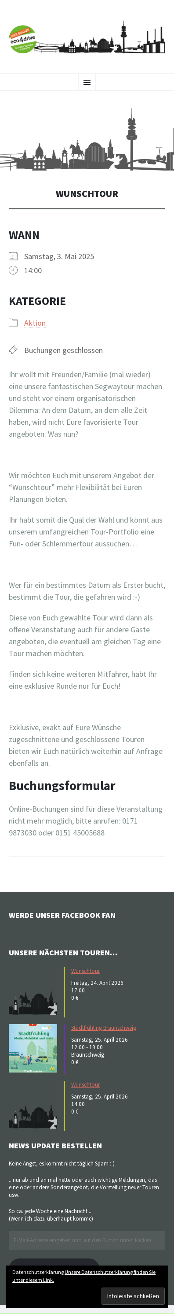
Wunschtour (85, 971)
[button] (87, 139)
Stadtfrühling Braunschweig (103, 1028)
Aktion (35, 323)
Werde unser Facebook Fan (62, 915)
